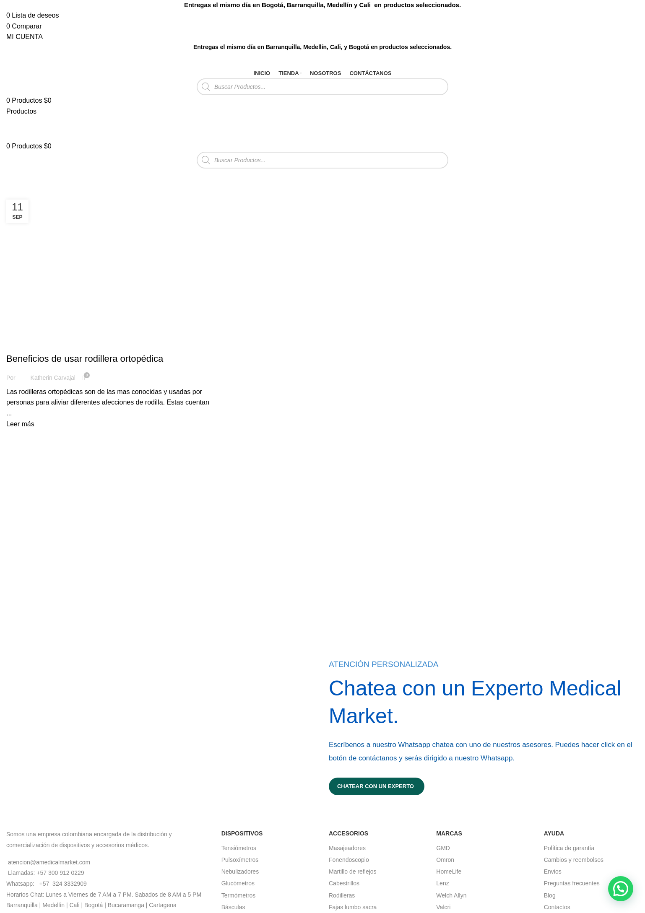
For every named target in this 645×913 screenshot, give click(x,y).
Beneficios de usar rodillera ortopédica (84, 358)
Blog (550, 895)
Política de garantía (569, 848)
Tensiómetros (238, 848)
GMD (443, 848)
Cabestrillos (344, 883)
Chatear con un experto (375, 786)
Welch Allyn (451, 895)
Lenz (442, 883)
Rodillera (25, 344)
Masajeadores (347, 848)
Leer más (20, 424)
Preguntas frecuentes (572, 883)
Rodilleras (342, 895)
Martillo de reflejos (353, 871)
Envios (553, 871)
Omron (445, 859)
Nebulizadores (240, 871)
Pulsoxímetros (240, 859)
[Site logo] (27, 59)
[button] (620, 888)
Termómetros (238, 895)
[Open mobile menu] (21, 111)
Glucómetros (238, 883)
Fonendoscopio (349, 859)
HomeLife (448, 871)
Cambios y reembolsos (573, 859)
